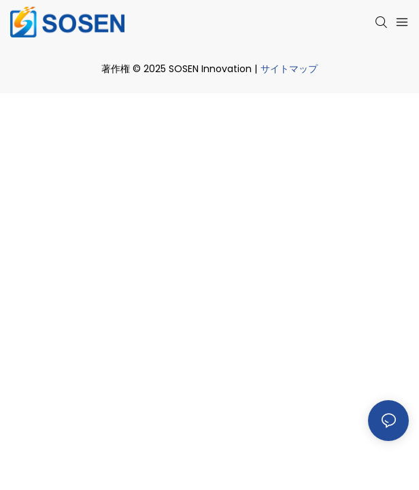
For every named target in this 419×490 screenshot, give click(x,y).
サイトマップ (289, 69)
